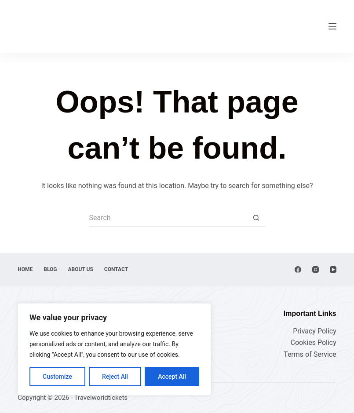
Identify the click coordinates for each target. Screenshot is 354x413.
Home (25, 269)
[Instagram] (315, 269)
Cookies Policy (313, 342)
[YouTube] (333, 269)
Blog (50, 269)
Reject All (115, 376)
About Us (80, 269)
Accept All (172, 376)
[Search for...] (168, 218)
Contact (116, 269)
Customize (57, 376)
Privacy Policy (314, 331)
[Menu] (332, 26)
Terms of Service (310, 354)
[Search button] (256, 218)
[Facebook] (298, 269)
